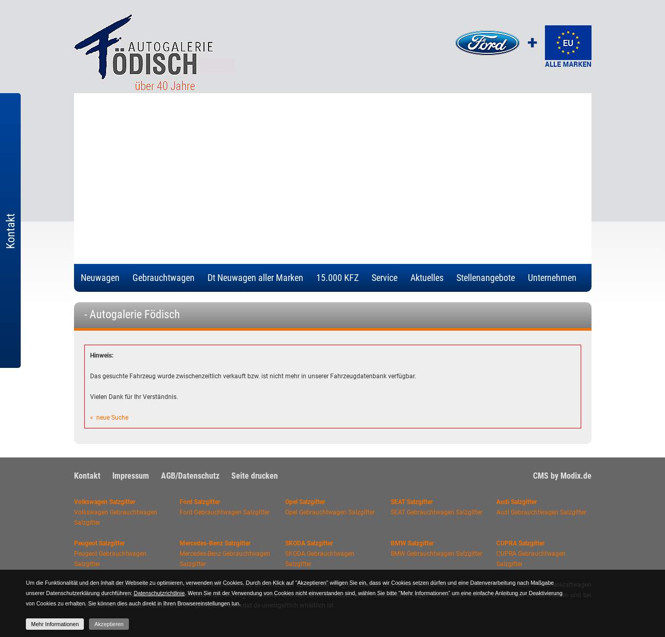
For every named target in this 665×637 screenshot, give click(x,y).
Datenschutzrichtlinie (159, 593)
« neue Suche (109, 417)
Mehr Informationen (55, 624)
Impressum (130, 476)
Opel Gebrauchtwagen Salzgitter (330, 512)
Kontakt (87, 476)
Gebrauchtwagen (163, 277)
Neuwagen (100, 277)
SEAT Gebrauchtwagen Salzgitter (436, 512)
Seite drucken (254, 476)
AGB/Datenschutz (190, 476)
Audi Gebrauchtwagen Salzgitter (541, 512)
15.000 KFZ (337, 277)
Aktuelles (427, 277)
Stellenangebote (485, 277)
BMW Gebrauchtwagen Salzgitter (436, 553)
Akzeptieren (108, 624)
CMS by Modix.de (562, 476)
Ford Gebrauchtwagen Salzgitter (225, 512)
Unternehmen (552, 277)
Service (384, 277)
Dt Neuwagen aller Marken (255, 277)
